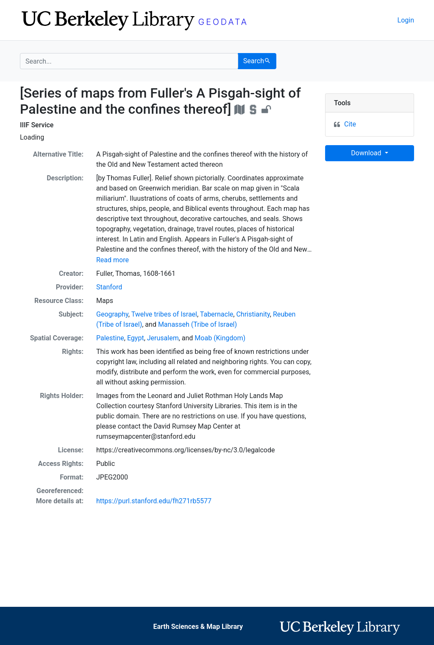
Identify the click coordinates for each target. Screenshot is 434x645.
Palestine (110, 338)
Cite (350, 124)
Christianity (253, 314)
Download (367, 153)
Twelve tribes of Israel (164, 314)
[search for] (129, 61)
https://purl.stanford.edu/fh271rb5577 (153, 501)
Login (406, 20)
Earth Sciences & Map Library (198, 627)
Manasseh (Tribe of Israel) (197, 324)
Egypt (135, 338)
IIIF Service (36, 125)
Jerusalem (163, 338)
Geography (112, 314)
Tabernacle (217, 314)
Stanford (109, 287)
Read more (112, 260)
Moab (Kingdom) (220, 338)
